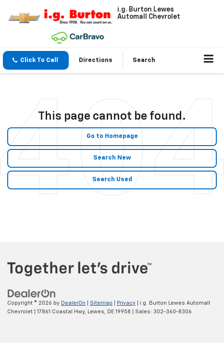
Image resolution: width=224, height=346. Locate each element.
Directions (95, 60)
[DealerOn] (31, 293)
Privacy (126, 303)
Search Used (112, 179)
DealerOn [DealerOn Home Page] (73, 303)
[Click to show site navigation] (209, 60)
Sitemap (101, 303)
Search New (112, 158)
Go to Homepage (112, 136)
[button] (36, 60)
